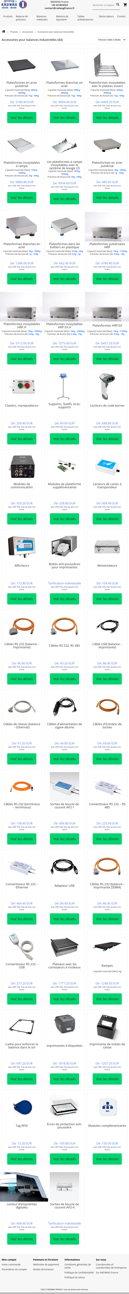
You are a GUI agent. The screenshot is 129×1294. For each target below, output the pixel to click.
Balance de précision (22, 18)
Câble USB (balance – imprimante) (107, 645)
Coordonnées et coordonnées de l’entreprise (111, 1266)
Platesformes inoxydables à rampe (22, 164)
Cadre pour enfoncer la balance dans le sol (21, 1045)
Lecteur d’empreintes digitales (22, 1205)
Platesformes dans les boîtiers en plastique (64, 245)
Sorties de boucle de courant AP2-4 (64, 1205)
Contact (121, 16)
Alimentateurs (107, 565)
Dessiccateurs (106, 16)
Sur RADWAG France (107, 1272)
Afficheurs (22, 565)
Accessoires (27, 31)
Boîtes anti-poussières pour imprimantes (64, 565)
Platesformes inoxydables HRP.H (22, 325)
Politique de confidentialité (79, 1272)
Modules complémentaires (107, 1126)
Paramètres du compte (14, 1269)
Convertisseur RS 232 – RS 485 (107, 805)
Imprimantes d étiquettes (65, 1046)
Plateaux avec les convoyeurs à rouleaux (64, 965)
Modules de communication (22, 485)
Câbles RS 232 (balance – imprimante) (21, 645)
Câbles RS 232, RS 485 (64, 645)
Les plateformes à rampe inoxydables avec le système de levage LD (64, 165)
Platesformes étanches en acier (64, 84)
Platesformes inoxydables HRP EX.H (64, 325)
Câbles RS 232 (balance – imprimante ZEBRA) (107, 885)
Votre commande (11, 1264)
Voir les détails (22, 117)
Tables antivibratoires (85, 18)
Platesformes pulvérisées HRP (107, 245)
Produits (8, 16)
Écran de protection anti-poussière (64, 1125)
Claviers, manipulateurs (21, 405)
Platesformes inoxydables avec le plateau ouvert (107, 84)
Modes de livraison (43, 1269)
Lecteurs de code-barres (107, 405)
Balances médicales (42, 18)
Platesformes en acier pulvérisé (21, 84)
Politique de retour (74, 1277)
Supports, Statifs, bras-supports (64, 405)
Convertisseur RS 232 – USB (22, 965)
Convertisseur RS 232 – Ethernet (22, 885)
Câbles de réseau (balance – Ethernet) (21, 725)
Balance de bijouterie (62, 18)
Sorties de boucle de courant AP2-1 (64, 805)
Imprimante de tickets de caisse (107, 1045)
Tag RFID (22, 1126)
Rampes (107, 966)
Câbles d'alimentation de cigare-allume (64, 725)
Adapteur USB (65, 886)
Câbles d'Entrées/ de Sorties (107, 725)
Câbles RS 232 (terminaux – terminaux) (22, 805)
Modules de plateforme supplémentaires (64, 485)
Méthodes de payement (46, 1264)
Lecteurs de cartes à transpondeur (107, 485)
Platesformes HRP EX (107, 325)
